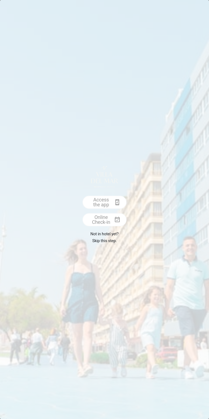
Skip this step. (104, 240)
